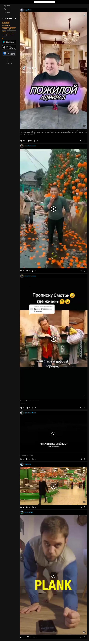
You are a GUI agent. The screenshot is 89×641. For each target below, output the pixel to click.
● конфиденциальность (9, 58)
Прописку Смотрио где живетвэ (29, 401)
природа (12, 28)
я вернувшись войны (26, 455)
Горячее (7, 5)
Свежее (7, 12)
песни (4, 34)
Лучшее (7, 9)
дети (3, 38)
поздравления (6, 25)
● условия (9, 61)
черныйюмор (11, 31)
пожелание (5, 22)
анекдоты (5, 28)
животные (11, 34)
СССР (4, 31)
